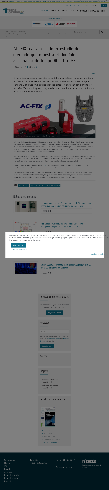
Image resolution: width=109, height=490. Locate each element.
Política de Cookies (20, 250)
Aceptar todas (18, 245)
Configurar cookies (98, 254)
